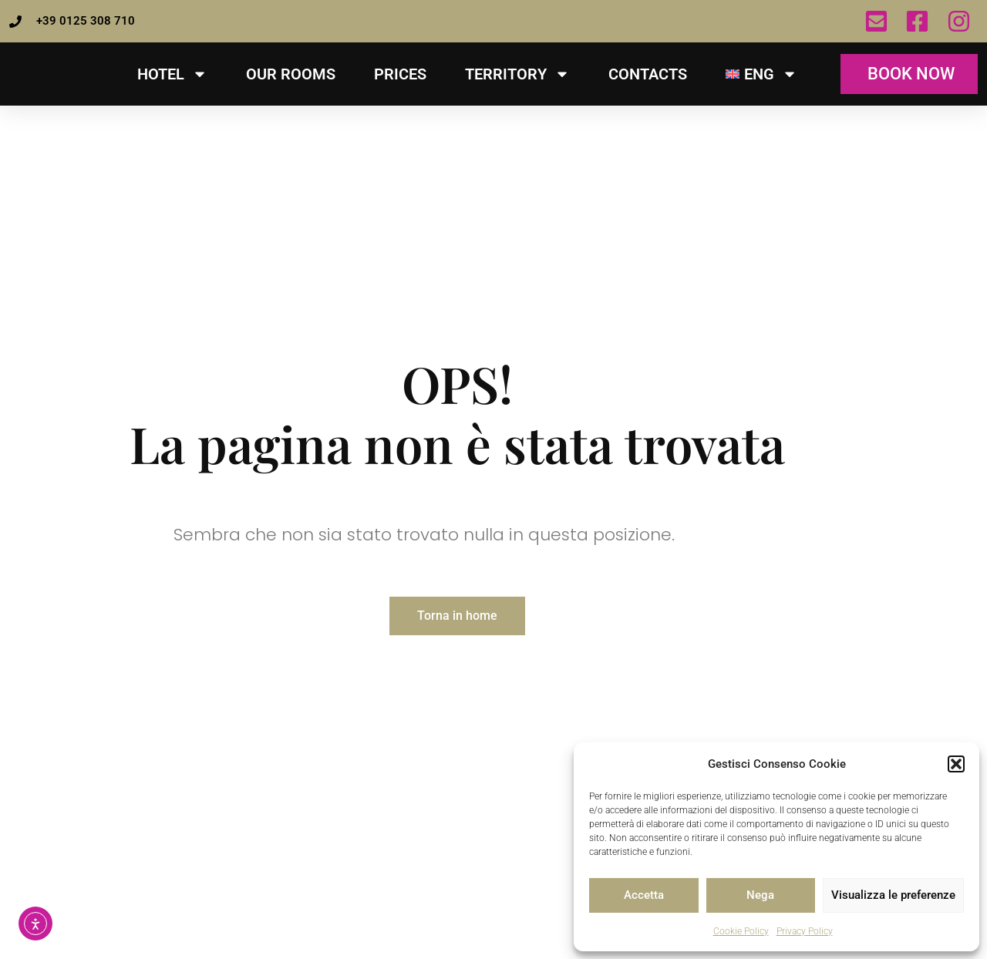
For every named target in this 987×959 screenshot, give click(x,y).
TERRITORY (517, 74)
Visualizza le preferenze (893, 895)
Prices (400, 74)
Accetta (644, 895)
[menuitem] (761, 74)
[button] (956, 755)
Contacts (647, 74)
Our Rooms (290, 74)
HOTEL (172, 74)
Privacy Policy (804, 931)
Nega (760, 895)
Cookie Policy (741, 931)
